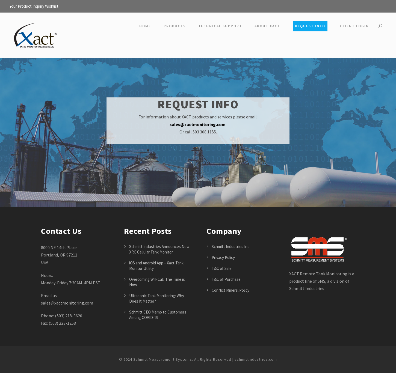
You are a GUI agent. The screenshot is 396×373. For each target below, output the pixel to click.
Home (145, 26)
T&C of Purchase (226, 279)
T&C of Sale (222, 268)
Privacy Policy (223, 257)
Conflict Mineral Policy (230, 290)
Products (175, 26)
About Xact (267, 26)
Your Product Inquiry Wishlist (34, 6)
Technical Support (220, 26)
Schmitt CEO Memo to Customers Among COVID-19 (157, 314)
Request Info (310, 26)
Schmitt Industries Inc (230, 246)
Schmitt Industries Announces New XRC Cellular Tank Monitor (159, 249)
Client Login (354, 26)
